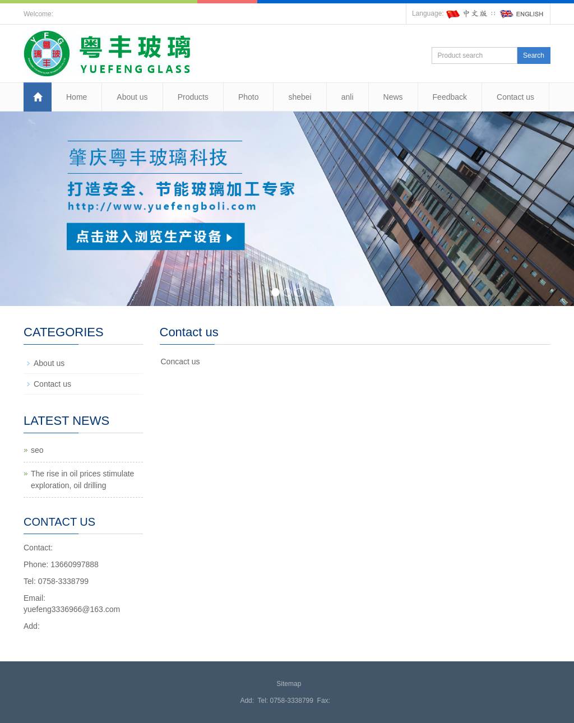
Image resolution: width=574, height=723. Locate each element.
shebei (299, 96)
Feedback (450, 96)
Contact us (515, 96)
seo (37, 450)
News (393, 96)
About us (132, 96)
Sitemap (288, 684)
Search (533, 55)
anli (347, 96)
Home (76, 96)
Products (193, 96)
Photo (248, 96)
